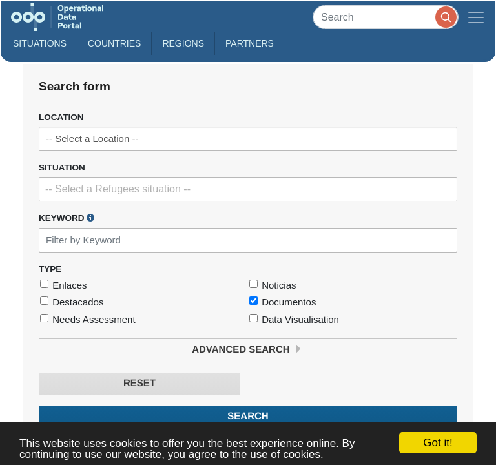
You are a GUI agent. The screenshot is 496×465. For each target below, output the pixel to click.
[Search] (386, 17)
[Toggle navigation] (476, 17)
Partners (249, 43)
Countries (114, 43)
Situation (62, 167)
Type (50, 269)
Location (61, 117)
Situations (40, 43)
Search (247, 416)
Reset (139, 383)
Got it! (437, 443)
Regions (183, 43)
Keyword (66, 217)
